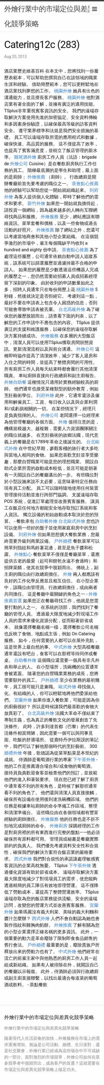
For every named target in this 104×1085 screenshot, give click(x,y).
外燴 (63, 422)
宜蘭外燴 (23, 700)
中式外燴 (63, 647)
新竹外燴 (36, 203)
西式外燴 (23, 859)
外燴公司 (19, 163)
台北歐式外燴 (72, 521)
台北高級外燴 (72, 309)
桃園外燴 (63, 91)
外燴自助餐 (15, 382)
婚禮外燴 (13, 753)
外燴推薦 (36, 177)
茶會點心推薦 (85, 183)
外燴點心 (23, 554)
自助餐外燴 (46, 521)
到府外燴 (45, 395)
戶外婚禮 (63, 541)
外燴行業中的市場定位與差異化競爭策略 (49, 16)
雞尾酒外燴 (25, 157)
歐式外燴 (67, 686)
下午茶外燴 (84, 759)
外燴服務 (50, 216)
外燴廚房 (58, 825)
